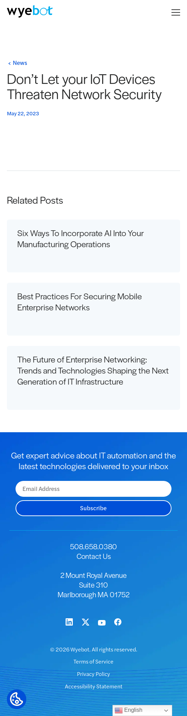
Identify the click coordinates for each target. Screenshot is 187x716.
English (128, 710)
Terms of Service (93, 661)
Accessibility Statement (93, 686)
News (20, 62)
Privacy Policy (93, 674)
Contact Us (94, 556)
